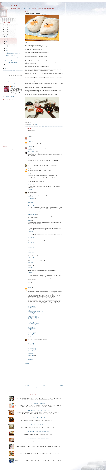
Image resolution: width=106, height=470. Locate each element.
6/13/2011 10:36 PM (31, 204)
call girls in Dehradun (32, 307)
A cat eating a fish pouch (38, 424)
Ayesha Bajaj (30, 337)
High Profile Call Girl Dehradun (33, 317)
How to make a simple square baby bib (12, 57)
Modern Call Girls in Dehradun (33, 314)
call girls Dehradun (31, 310)
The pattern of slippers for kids (10, 55)
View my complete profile (9, 96)
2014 (6, 27)
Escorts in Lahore (31, 355)
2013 (6, 29)
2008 (6, 68)
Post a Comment (27, 363)
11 (6, 37)
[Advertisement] (36, 374)
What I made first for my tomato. (11, 62)
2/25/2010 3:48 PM (30, 189)
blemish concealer (31, 205)
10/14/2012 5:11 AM (31, 247)
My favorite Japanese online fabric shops (38, 445)
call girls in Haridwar (31, 328)
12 (6, 36)
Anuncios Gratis (31, 249)
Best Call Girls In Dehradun (33, 319)
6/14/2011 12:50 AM (31, 212)
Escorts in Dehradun (31, 322)
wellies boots (30, 239)
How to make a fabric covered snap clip (38, 438)
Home (44, 385)
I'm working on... (8, 58)
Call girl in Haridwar (31, 312)
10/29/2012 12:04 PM (31, 252)
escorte (29, 226)
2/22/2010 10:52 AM (31, 144)
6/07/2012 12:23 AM (31, 242)
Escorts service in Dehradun (33, 324)
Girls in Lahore (30, 359)
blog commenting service (32, 232)
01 (6, 64)
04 (6, 48)
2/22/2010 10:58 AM (31, 149)
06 (6, 45)
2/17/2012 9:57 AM (30, 225)
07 (6, 43)
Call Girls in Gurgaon (32, 332)
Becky (29, 163)
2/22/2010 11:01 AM (31, 157)
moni (29, 268)
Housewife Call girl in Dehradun (33, 321)
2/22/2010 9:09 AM (30, 139)
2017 (6, 25)
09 (6, 41)
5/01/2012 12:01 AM (31, 237)
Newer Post (27, 385)
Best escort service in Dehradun (33, 323)
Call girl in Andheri (31, 313)
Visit (5, 152)
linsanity (29, 220)
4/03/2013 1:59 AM (30, 272)
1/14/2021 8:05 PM (30, 353)
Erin (28, 173)
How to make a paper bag (38, 403)
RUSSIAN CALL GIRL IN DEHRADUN (35, 311)
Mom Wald (30, 184)
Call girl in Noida (31, 334)
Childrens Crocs (31, 273)
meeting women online (32, 214)
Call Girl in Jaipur (31, 340)
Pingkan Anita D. (31, 190)
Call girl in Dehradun (31, 306)
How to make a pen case (38, 417)
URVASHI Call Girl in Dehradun (34, 318)
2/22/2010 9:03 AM (30, 134)
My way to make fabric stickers (38, 451)
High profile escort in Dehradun (33, 326)
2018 (6, 24)
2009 (6, 66)
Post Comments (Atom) (34, 387)
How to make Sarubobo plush (38, 396)
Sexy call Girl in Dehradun (32, 316)
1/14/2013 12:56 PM (31, 257)
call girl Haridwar (31, 329)
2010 (6, 34)
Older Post (61, 385)
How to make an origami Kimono (38, 458)
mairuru (14, 5)
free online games (31, 198)
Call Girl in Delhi (31, 344)
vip (28, 263)
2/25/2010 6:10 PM (30, 196)
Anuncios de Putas (31, 244)
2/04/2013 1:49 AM (30, 267)
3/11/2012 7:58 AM (30, 231)
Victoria (29, 141)
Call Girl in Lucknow (31, 351)
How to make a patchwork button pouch (38, 431)
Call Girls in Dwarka (31, 333)
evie (28, 168)
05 (6, 46)
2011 (6, 32)
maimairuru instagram (25, 8)
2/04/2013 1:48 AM (30, 262)
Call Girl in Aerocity (31, 350)
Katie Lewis (30, 146)
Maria (29, 136)
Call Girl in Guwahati (32, 345)
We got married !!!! (8, 60)
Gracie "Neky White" (31, 151)
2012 (6, 31)
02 (6, 52)
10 (6, 39)
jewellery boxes (30, 202)
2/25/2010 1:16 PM (30, 183)
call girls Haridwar (31, 330)
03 (6, 50)
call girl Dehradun (31, 308)
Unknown (29, 287)
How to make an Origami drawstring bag (12, 53)
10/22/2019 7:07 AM (31, 336)
